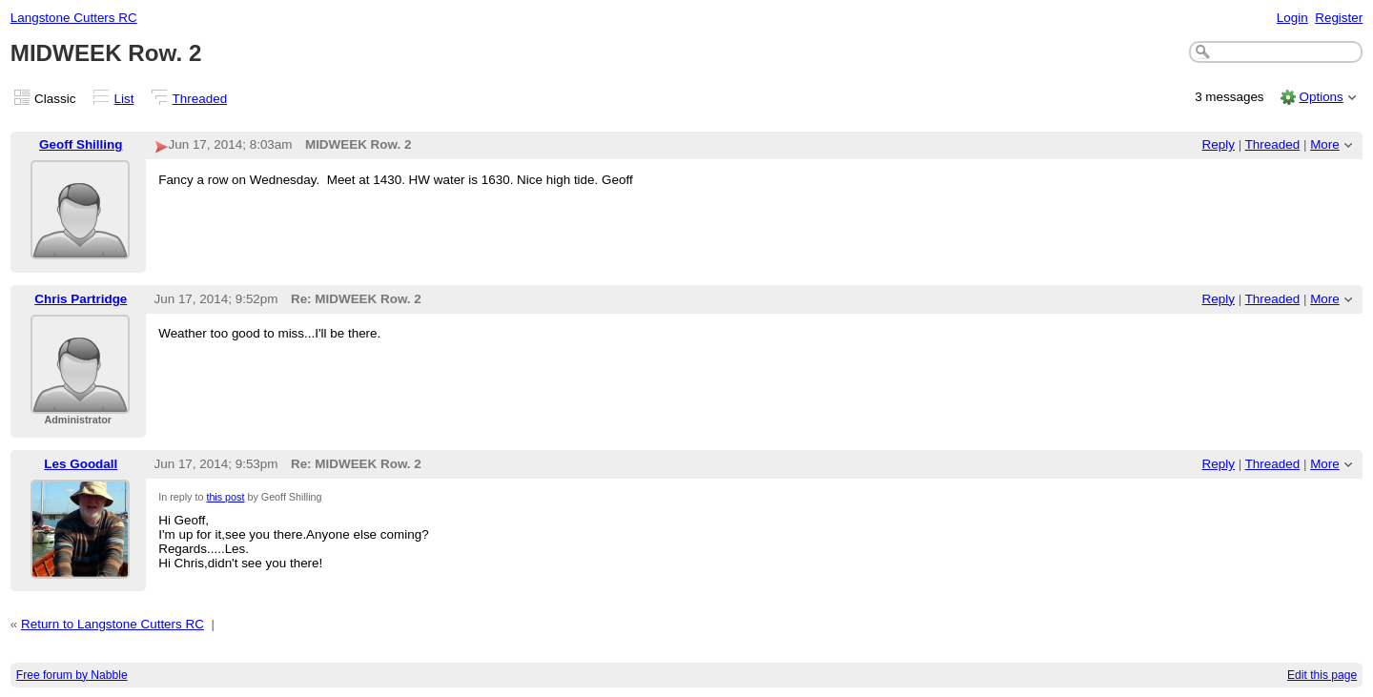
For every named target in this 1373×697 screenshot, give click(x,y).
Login (1292, 17)
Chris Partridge (80, 299)
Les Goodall (80, 464)
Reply (1218, 144)
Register (1339, 17)
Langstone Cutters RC (73, 17)
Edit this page (1322, 675)
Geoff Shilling (80, 144)
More (1325, 144)
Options (1320, 97)
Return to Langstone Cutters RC (112, 624)
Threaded (200, 99)
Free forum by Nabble (72, 675)
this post (225, 496)
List (124, 99)
